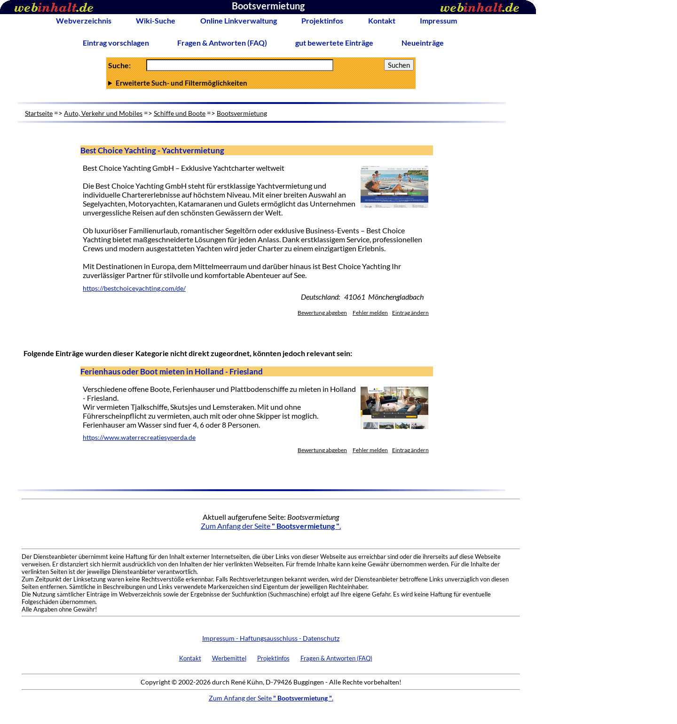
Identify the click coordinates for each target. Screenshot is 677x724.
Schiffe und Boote (179, 113)
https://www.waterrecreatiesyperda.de (139, 437)
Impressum (438, 20)
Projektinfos (322, 20)
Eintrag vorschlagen (116, 42)
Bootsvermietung (242, 113)
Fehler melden (370, 313)
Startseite (39, 113)
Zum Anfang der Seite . (271, 525)
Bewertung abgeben (322, 313)
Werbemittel (229, 658)
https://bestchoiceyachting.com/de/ (134, 288)
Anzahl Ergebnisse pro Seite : (261, 83)
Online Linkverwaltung (238, 20)
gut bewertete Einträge (334, 42)
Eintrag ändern (410, 313)
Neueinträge (423, 42)
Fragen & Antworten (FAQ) (222, 42)
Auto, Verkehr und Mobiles (103, 113)
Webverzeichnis (83, 20)
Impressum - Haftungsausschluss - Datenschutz (270, 638)
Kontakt (381, 20)
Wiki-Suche (155, 20)
